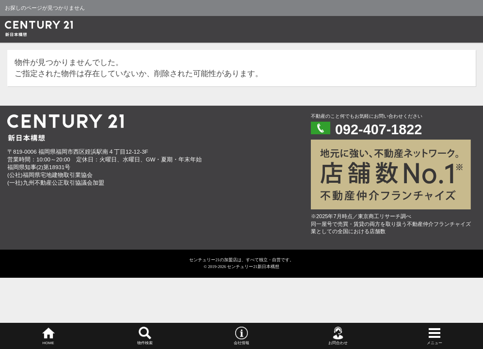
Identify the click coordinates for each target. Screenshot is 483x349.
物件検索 (145, 343)
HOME (48, 343)
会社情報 (241, 343)
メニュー (434, 343)
